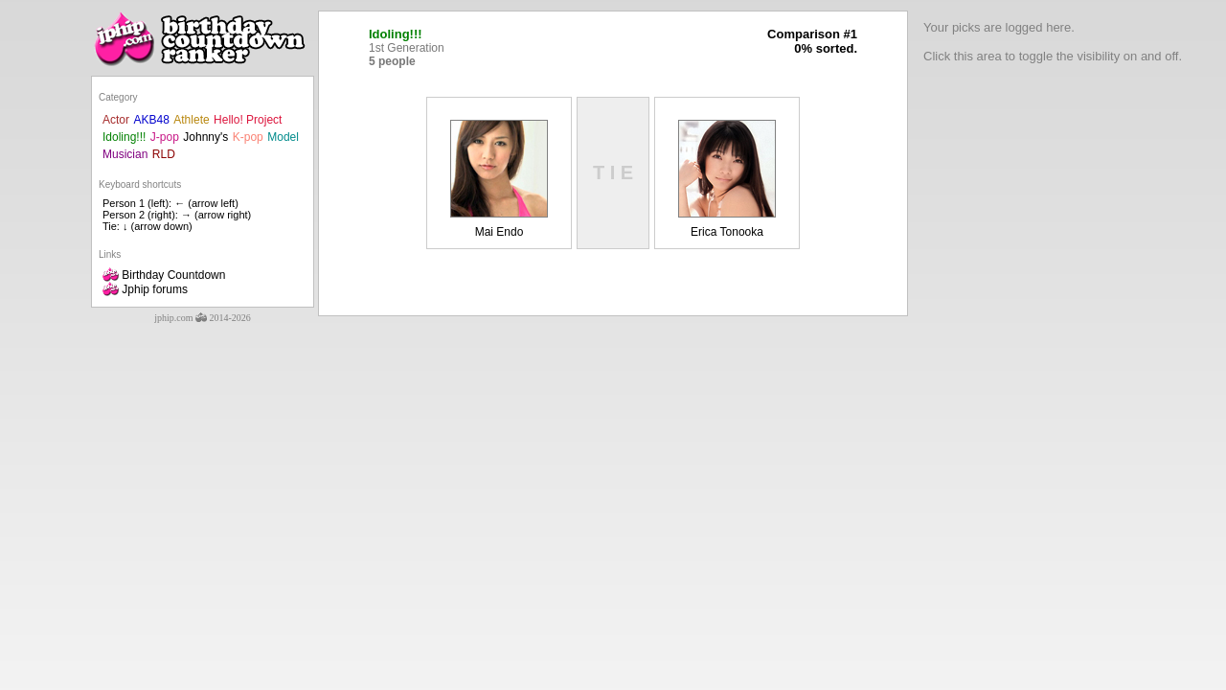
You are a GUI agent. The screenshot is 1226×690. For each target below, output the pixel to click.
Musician (125, 154)
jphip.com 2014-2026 (202, 317)
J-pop (164, 137)
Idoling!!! (124, 137)
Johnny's (205, 137)
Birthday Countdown (163, 275)
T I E (613, 172)
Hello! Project (248, 119)
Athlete (191, 119)
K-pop (248, 137)
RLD (163, 154)
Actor (115, 119)
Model (283, 137)
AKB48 (151, 119)
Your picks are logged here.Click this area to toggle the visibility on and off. (1052, 41)
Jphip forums (145, 289)
